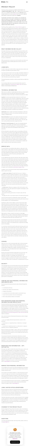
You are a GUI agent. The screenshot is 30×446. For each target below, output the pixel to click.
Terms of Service (19, 27)
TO (4, 2)
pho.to (15, 14)
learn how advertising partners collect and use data (16, 312)
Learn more (15, 438)
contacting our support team (16, 84)
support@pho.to (7, 361)
